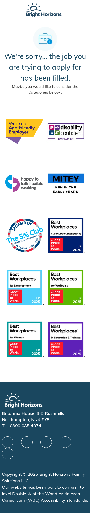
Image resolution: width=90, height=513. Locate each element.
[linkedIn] (27, 442)
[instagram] (7, 453)
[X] (46, 442)
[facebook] (7, 442)
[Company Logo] (44, 10)
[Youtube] (65, 442)
